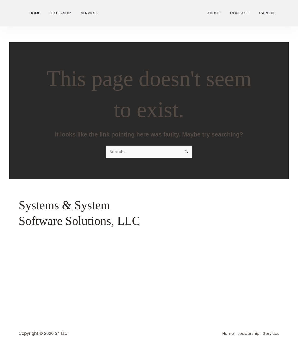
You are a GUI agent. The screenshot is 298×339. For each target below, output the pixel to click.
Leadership (60, 12)
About (213, 12)
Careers (267, 12)
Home (35, 12)
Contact (239, 12)
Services (90, 12)
